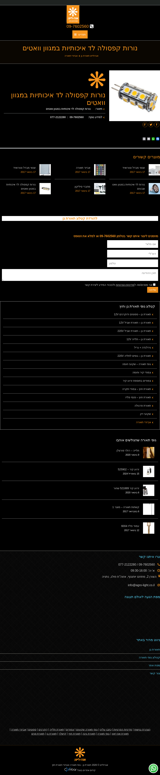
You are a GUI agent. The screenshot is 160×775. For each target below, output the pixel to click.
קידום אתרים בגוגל (86, 770)
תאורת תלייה (57, 729)
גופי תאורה (103, 733)
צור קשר (155, 673)
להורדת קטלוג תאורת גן (80, 218)
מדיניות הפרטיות (125, 284)
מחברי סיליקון (82, 186)
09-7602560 (80, 26)
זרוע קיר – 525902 (128, 469)
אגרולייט (104, 765)
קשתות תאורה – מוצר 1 (125, 507)
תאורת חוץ (74, 733)
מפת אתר (154, 665)
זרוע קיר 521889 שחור (126, 488)
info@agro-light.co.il (141, 585)
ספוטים (32, 729)
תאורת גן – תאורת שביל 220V (134, 330)
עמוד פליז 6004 (130, 525)
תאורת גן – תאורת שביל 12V (135, 322)
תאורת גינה (89, 733)
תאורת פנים (38, 733)
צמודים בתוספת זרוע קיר (137, 380)
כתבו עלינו (105, 729)
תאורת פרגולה (142, 405)
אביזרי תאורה (71, 56)
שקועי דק (145, 413)
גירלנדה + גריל (142, 347)
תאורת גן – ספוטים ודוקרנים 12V (132, 314)
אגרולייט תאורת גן (89, 56)
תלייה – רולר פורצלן (128, 450)
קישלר (62, 733)
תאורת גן (154, 649)
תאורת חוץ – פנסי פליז (138, 397)
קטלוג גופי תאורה (149, 657)
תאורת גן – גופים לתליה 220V (134, 355)
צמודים (70, 729)
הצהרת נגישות (142, 729)
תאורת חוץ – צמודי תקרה (136, 389)
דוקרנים (43, 729)
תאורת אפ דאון (120, 733)
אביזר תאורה (83, 167)
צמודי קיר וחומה (141, 372)
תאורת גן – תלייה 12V (139, 339)
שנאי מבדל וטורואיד (133, 167)
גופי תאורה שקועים (87, 729)
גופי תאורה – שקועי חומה (136, 364)
